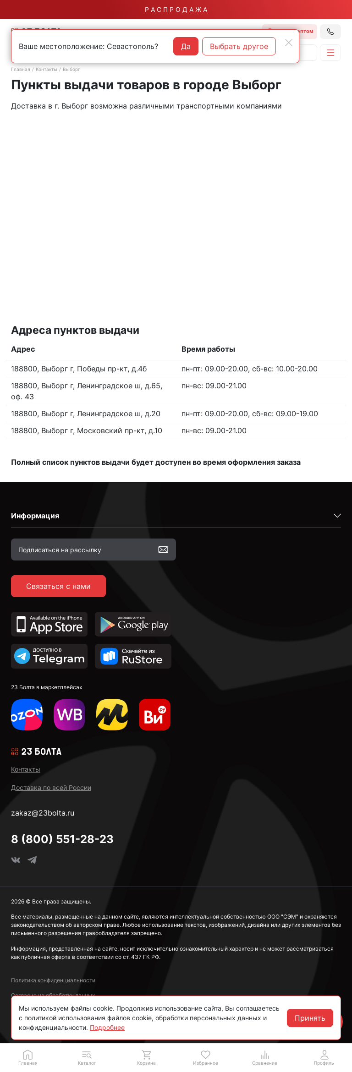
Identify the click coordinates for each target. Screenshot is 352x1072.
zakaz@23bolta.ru (42, 812)
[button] (87, 1057)
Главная (20, 69)
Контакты (46, 69)
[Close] (288, 42)
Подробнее (107, 1027)
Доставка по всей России (51, 787)
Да (186, 46)
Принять (310, 1018)
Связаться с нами (58, 586)
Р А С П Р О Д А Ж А (176, 9)
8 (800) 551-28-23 (62, 839)
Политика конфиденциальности (53, 980)
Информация (35, 515)
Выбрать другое (239, 46)
